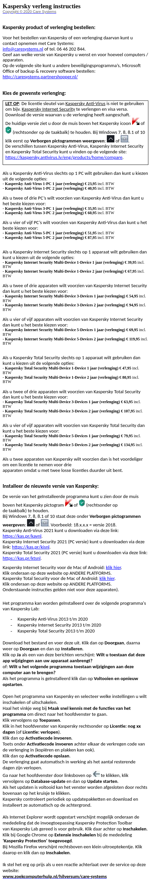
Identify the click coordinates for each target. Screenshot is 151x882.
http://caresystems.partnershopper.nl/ (40, 77)
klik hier (113, 567)
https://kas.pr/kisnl (30, 547)
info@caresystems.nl (23, 49)
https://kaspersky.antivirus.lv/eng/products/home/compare (63, 157)
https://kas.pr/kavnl (22, 536)
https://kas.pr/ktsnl (22, 558)
